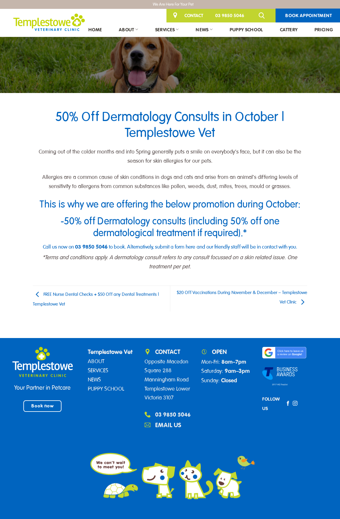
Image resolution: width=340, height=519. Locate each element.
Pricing (324, 29)
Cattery (288, 29)
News (204, 29)
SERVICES (98, 370)
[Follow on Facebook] (288, 403)
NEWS (94, 379)
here (190, 247)
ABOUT (96, 361)
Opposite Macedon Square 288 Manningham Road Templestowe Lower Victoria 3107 (167, 379)
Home (95, 29)
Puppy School (246, 29)
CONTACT (193, 15)
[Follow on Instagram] (295, 403)
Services (167, 29)
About (128, 29)
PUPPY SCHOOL (106, 389)
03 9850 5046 (229, 15)
